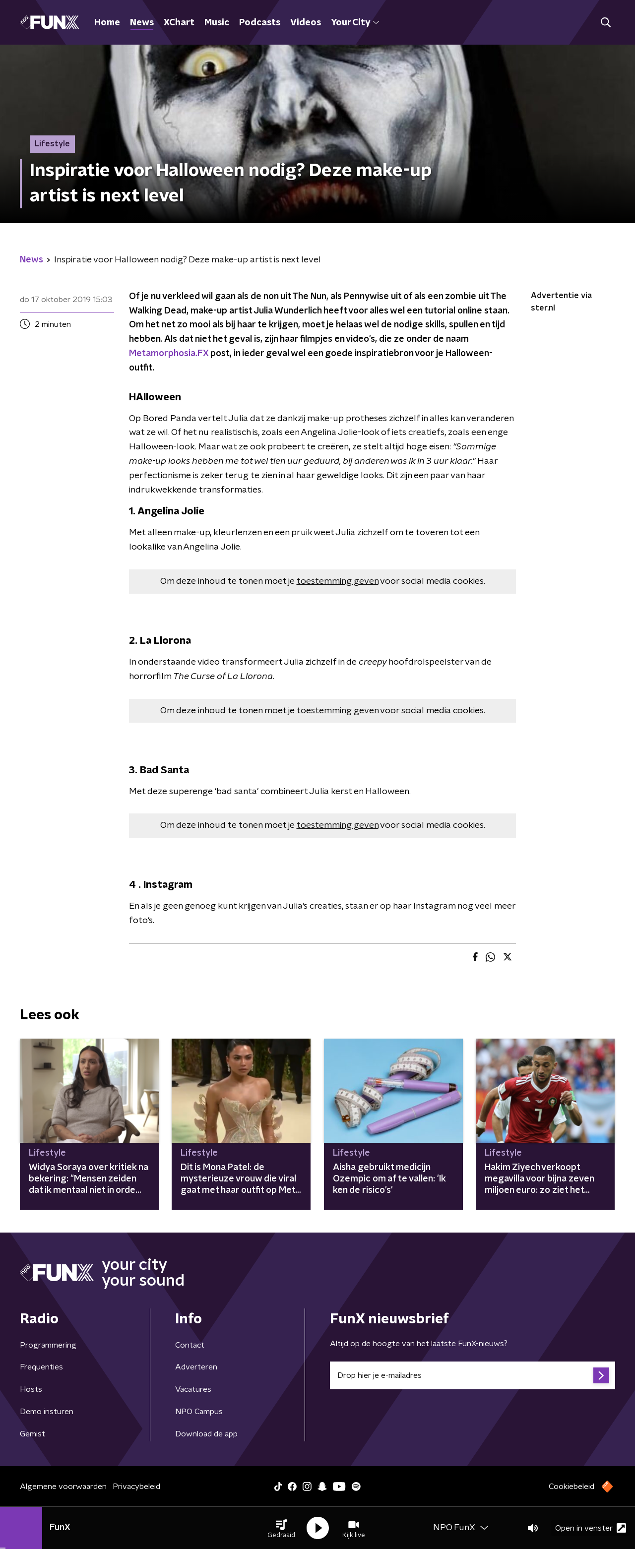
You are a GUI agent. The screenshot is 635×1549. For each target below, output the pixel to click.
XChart (179, 22)
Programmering (48, 1345)
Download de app (206, 1434)
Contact (189, 1345)
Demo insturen (46, 1412)
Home (107, 22)
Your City (355, 22)
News (142, 22)
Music (216, 22)
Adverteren (196, 1367)
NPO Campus (199, 1412)
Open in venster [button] (590, 1528)
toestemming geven (338, 581)
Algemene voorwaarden (63, 1486)
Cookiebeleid (571, 1486)
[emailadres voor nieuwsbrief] (472, 1375)
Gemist (32, 1434)
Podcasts (259, 22)
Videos (305, 22)
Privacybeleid (136, 1486)
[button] (281, 1528)
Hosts (31, 1389)
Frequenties (41, 1367)
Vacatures (193, 1389)
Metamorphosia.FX (168, 353)
